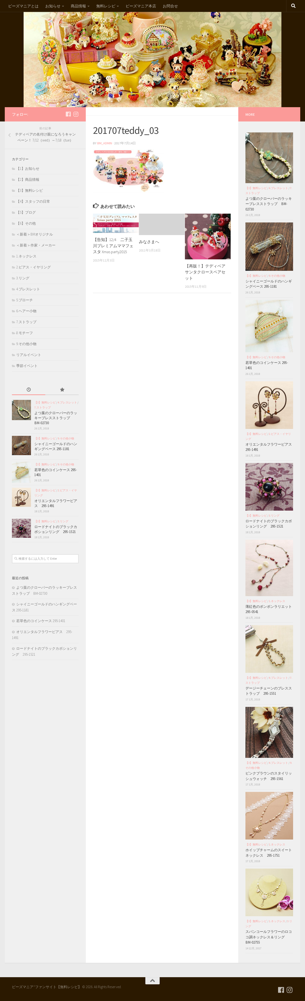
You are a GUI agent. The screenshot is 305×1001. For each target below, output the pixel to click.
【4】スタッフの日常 (33, 201)
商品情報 (78, 6)
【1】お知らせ (27, 168)
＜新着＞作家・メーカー (36, 245)
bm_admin (104, 143)
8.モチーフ (24, 333)
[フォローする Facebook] (68, 114)
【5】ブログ (26, 212)
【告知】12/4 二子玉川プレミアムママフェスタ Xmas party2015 (113, 245)
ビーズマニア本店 (141, 6)
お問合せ (170, 6)
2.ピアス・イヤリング (33, 267)
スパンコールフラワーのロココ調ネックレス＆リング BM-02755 (268, 937)
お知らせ (53, 6)
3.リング (22, 278)
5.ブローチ (24, 300)
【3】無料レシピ (29, 190)
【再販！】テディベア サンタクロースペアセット (205, 272)
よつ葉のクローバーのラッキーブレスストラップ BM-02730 (55, 418)
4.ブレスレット (28, 289)
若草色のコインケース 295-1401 (40, 621)
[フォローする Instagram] (76, 114)
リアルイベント (28, 354)
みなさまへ (149, 241)
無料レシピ (105, 6)
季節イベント (27, 365)
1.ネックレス (26, 256)
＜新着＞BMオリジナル (34, 234)
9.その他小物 (26, 344)
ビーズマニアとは (23, 6)
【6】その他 (26, 223)
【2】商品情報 (27, 179)
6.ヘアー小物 (26, 311)
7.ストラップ (26, 322)
